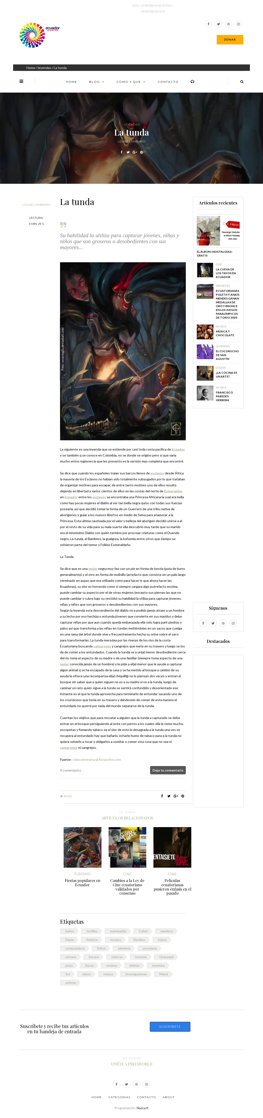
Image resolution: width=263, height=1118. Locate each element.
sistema (111, 965)
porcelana (150, 948)
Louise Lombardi (36, 204)
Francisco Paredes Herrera (224, 396)
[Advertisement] (218, 507)
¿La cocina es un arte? (226, 374)
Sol (68, 974)
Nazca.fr (143, 1108)
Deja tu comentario (167, 770)
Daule (70, 940)
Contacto (168, 82)
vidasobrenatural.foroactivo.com (97, 759)
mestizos (167, 931)
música (108, 974)
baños (70, 931)
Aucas (89, 965)
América (92, 940)
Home (30, 68)
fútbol (101, 948)
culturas (116, 957)
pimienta (124, 948)
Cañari (143, 931)
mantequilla (118, 931)
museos (115, 940)
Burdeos (139, 940)
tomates (141, 957)
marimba (158, 965)
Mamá (163, 974)
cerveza (71, 957)
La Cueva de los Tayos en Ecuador (226, 273)
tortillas (92, 931)
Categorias (119, 1097)
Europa (94, 957)
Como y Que (128, 82)
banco (162, 940)
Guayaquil (166, 957)
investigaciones (136, 974)
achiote (71, 983)
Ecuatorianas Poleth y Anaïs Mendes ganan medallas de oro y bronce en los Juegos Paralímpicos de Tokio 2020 (227, 304)
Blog (94, 82)
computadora (75, 948)
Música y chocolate (225, 333)
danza (86, 974)
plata (69, 965)
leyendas (44, 68)
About (169, 1097)
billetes (135, 965)
